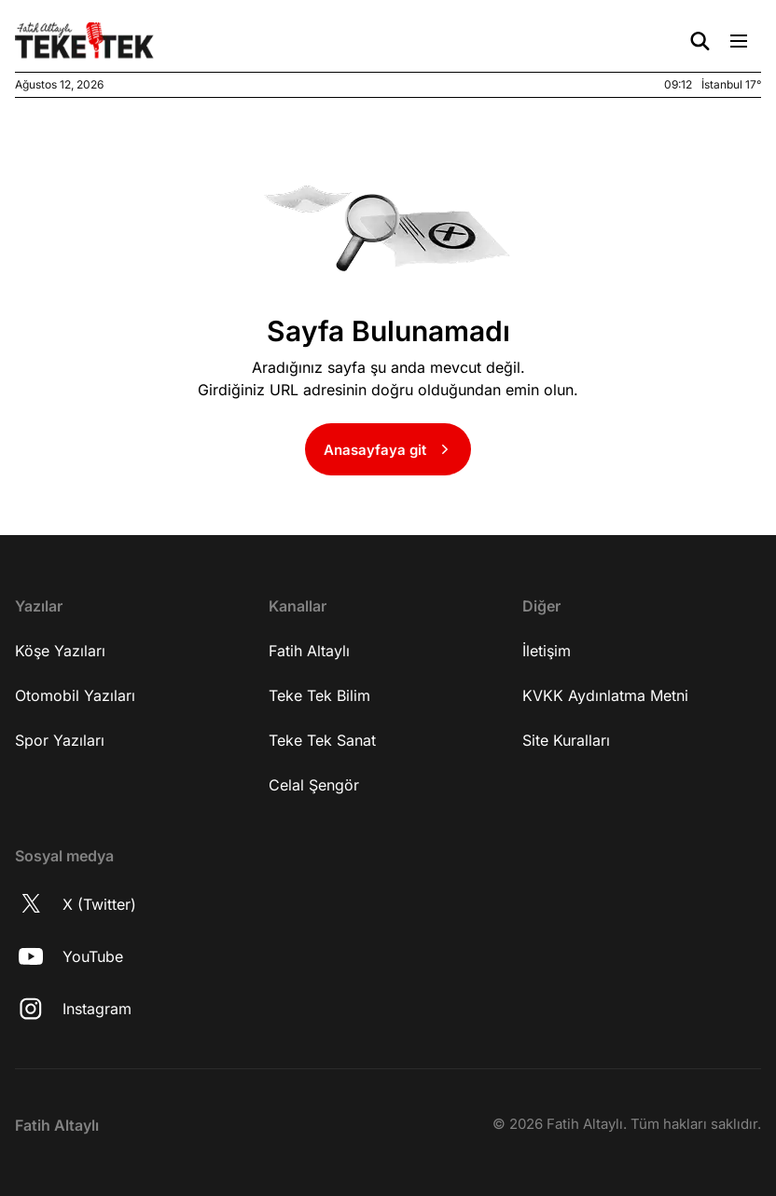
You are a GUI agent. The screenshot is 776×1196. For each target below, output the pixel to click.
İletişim (546, 650)
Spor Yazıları (59, 740)
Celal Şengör (314, 785)
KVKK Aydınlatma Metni (605, 695)
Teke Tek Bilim (319, 695)
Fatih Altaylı (309, 650)
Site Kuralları (566, 740)
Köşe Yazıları (60, 650)
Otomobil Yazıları (75, 695)
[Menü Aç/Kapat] (738, 41)
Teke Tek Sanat (322, 740)
